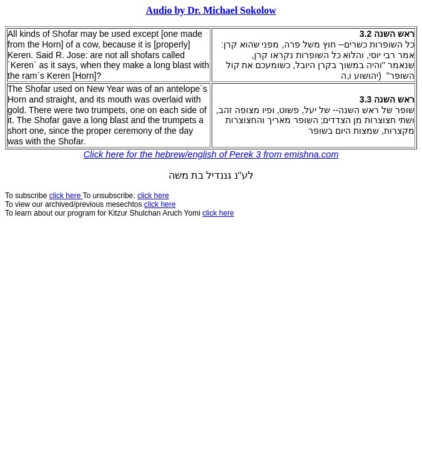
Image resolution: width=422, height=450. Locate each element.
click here (160, 204)
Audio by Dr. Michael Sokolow (211, 10)
